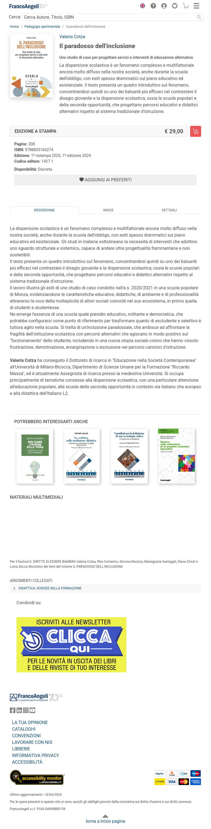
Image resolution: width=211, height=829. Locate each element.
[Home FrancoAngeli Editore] (28, 6)
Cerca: (15, 17)
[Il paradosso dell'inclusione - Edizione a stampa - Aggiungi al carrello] (195, 131)
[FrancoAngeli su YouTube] (32, 711)
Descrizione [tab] (44, 210)
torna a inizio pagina (105, 821)
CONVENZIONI (26, 735)
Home (14, 27)
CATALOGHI (23, 729)
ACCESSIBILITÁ (27, 762)
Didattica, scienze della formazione (50, 588)
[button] (141, 7)
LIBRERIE (21, 749)
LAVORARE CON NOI (32, 742)
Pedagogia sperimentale (42, 27)
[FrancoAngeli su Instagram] (26, 711)
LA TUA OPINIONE (30, 722)
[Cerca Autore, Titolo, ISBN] (108, 17)
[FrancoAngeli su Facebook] (12, 711)
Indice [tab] (108, 210)
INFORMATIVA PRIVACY (35, 755)
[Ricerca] (199, 17)
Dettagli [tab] (169, 210)
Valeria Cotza (72, 36)
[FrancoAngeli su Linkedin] (19, 711)
